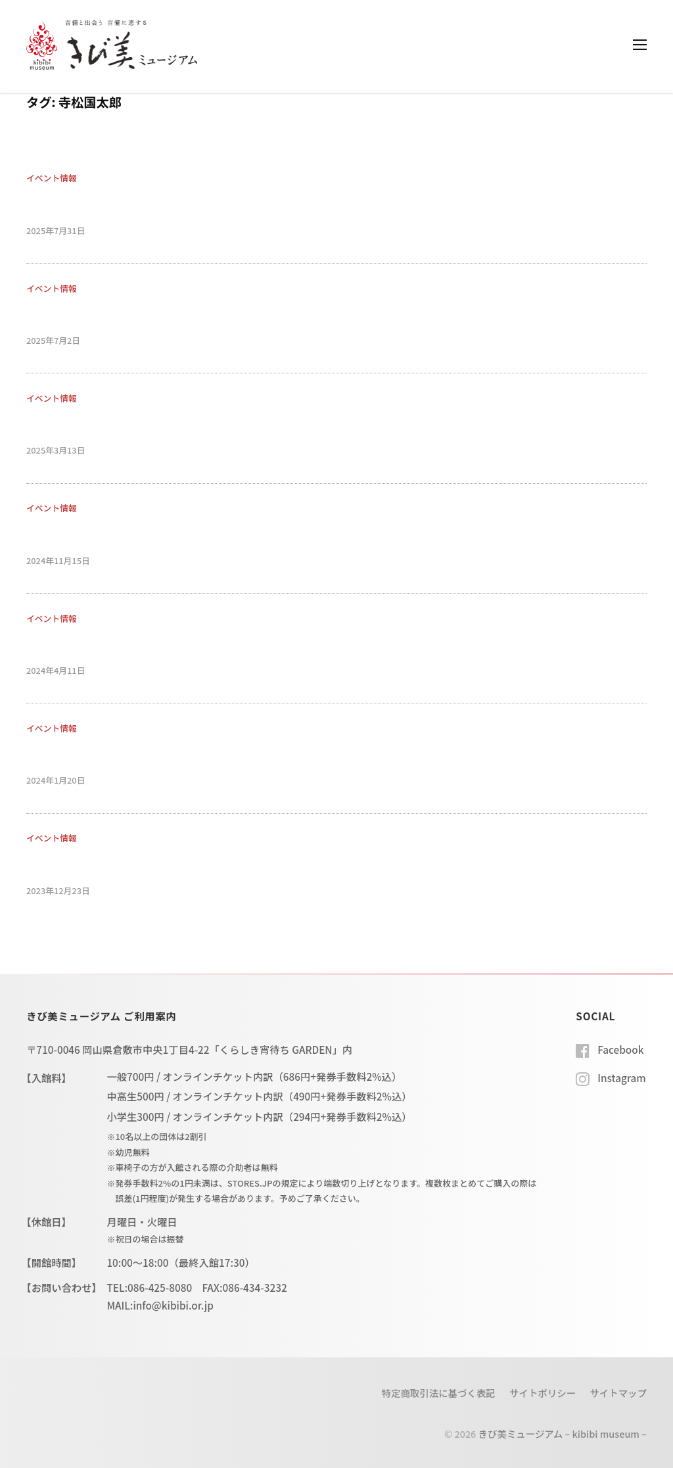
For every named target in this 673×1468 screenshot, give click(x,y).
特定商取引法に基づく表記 (439, 1393)
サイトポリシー (542, 1393)
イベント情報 (51, 178)
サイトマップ (618, 1393)
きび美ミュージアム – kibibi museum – (562, 1433)
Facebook (620, 1049)
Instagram (621, 1077)
